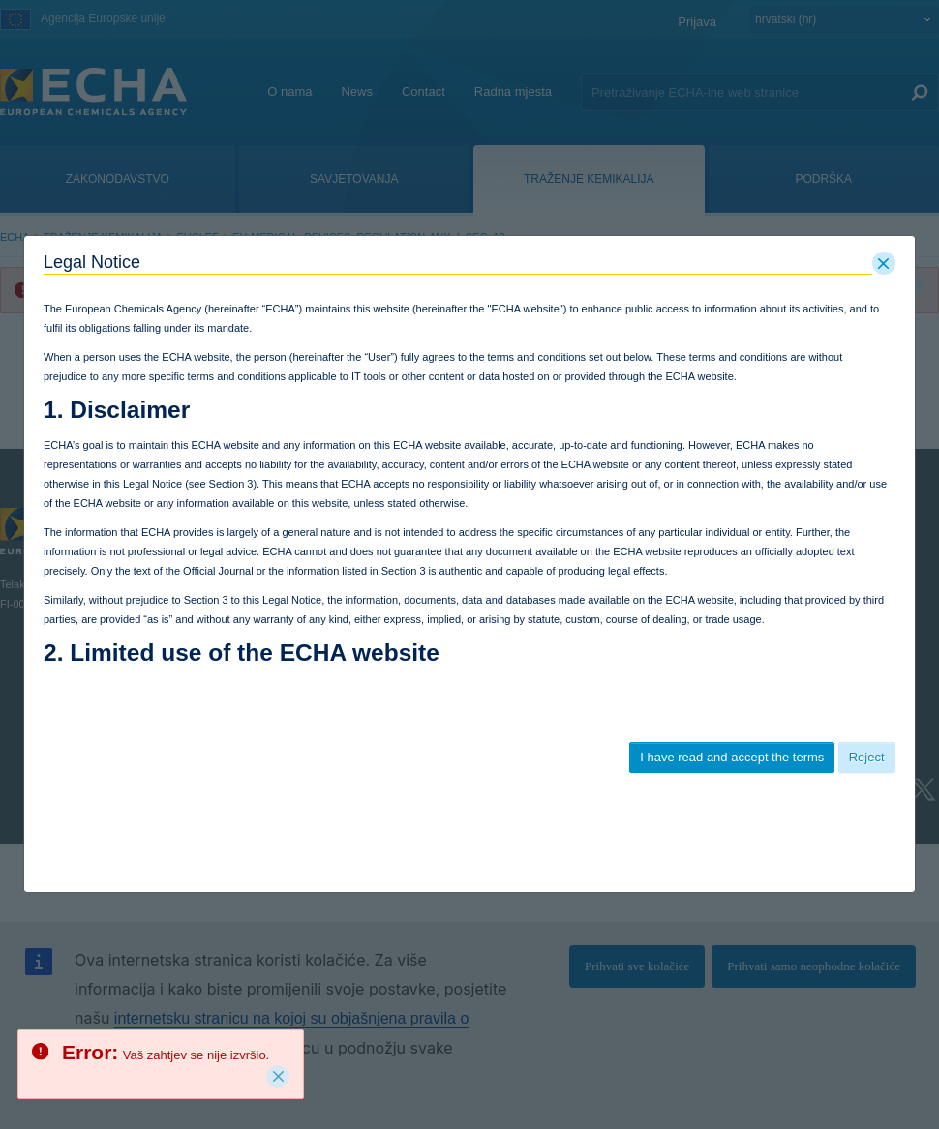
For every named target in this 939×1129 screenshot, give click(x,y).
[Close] (277, 1076)
